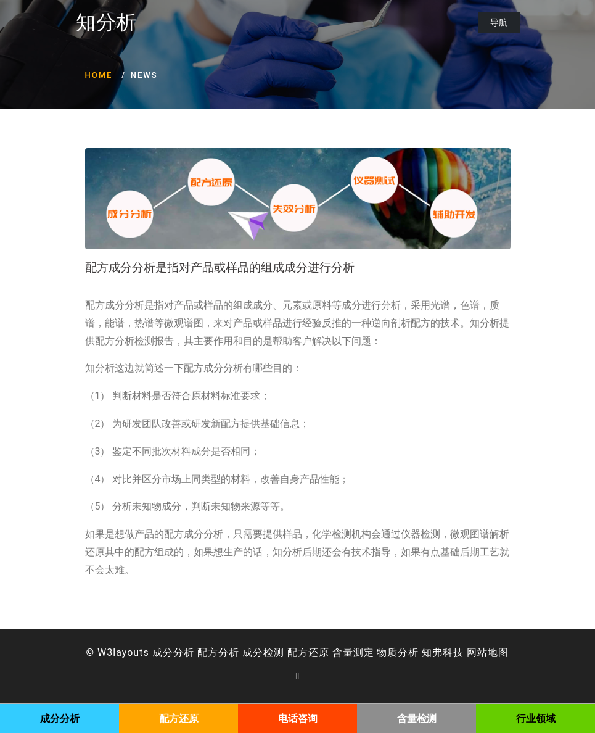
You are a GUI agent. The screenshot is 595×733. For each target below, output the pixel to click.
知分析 (106, 23)
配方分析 (218, 652)
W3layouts (123, 652)
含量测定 (353, 652)
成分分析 (173, 652)
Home (99, 75)
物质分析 (398, 652)
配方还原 (308, 652)
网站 (477, 652)
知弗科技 (443, 652)
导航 (498, 22)
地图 (498, 652)
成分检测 (263, 652)
